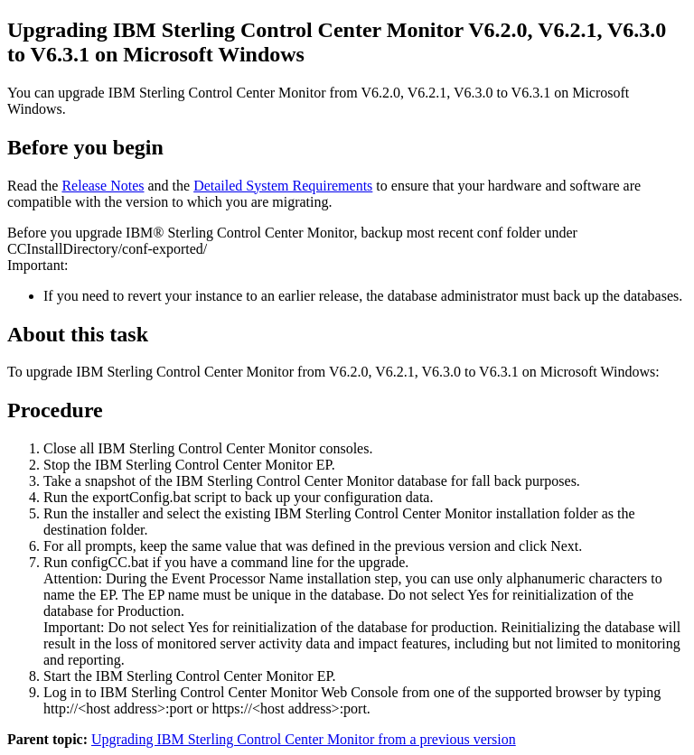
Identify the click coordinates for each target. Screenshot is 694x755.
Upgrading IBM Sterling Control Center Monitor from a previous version (303, 739)
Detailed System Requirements (282, 185)
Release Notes (102, 185)
